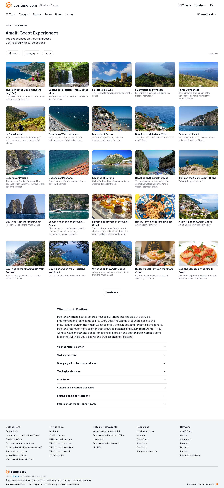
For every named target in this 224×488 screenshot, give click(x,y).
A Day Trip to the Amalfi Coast (195, 221)
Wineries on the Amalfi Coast (108, 268)
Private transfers (14, 439)
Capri (184, 435)
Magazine (141, 435)
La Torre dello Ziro (102, 89)
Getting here (12, 431)
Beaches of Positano (61, 177)
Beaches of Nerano (103, 177)
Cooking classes (57, 435)
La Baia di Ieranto (15, 134)
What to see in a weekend (61, 447)
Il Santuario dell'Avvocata (149, 89)
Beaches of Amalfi (189, 134)
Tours (11, 14)
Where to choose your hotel (106, 431)
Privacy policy (35, 484)
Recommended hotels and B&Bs (108, 435)
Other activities (56, 455)
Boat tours (54, 431)
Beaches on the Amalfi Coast (151, 177)
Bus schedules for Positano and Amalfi (24, 447)
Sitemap (67, 480)
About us (142, 443)
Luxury (69, 14)
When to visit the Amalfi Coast (20, 459)
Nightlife (97, 447)
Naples (185, 443)
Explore (37, 14)
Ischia (184, 447)
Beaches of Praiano (17, 177)
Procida (185, 451)
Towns (48, 14)
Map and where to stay (16, 455)
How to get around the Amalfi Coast (23, 435)
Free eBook (142, 439)
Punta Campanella (189, 89)
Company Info (53, 480)
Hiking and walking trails (60, 439)
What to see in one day (60, 443)
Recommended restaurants (106, 443)
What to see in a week (59, 451)
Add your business (147, 451)
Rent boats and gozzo (16, 451)
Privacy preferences (69, 484)
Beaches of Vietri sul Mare (63, 134)
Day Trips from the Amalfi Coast (23, 221)
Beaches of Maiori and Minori (151, 134)
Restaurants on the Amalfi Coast (153, 221)
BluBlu (16, 476)
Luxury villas (98, 439)
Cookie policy (50, 484)
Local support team (146, 431)
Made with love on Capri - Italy (201, 484)
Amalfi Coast (186, 431)
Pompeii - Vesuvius (190, 455)
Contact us (142, 447)
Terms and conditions (16, 484)
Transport (24, 14)
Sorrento (186, 439)
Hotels (59, 14)
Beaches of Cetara (103, 134)
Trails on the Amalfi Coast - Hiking (197, 177)
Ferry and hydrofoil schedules (20, 443)
